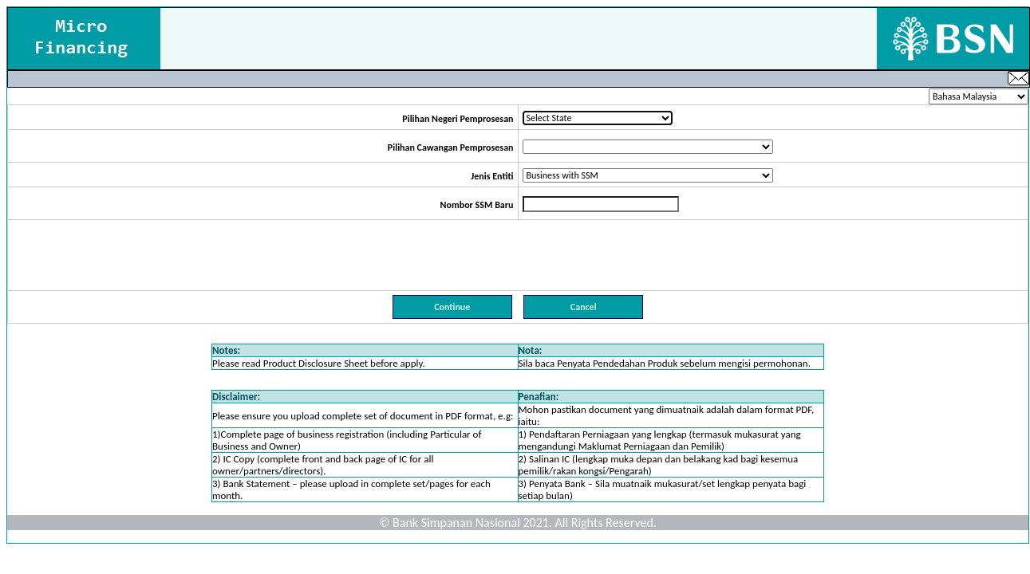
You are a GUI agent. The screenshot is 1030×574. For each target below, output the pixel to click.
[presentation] (518, 255)
